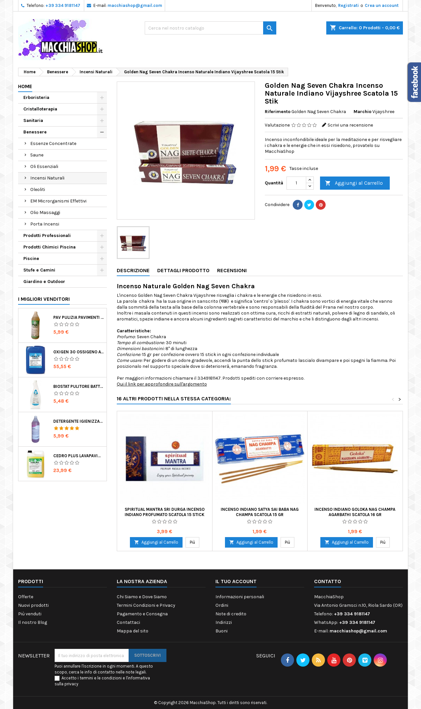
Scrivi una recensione (350, 125)
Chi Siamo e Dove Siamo (142, 597)
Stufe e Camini (39, 270)
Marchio (362, 111)
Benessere (35, 132)
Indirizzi (223, 622)
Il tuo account (236, 581)
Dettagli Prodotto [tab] (183, 270)
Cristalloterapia (40, 109)
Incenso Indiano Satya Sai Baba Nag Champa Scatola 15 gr (260, 512)
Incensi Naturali (47, 178)
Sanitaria (33, 120)
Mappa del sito (132, 631)
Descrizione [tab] (133, 270)
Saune (36, 155)
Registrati (348, 5)
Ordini (221, 605)
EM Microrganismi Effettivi (58, 201)
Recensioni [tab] (232, 270)
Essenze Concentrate (53, 143)
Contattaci (128, 622)
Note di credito (230, 614)
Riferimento (277, 111)
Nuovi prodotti (33, 605)
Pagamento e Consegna (142, 614)
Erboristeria (36, 97)
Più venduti (29, 614)
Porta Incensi (44, 224)
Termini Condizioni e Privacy (146, 605)
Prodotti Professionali (47, 235)
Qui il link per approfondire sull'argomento (162, 384)
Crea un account (382, 5)
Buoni (221, 631)
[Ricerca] (210, 28)
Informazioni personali (239, 597)
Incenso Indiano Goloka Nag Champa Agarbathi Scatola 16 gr (354, 512)
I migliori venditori (44, 299)
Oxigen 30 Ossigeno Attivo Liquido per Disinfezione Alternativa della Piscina (78, 351)
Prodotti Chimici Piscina (49, 247)
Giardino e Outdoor (44, 281)
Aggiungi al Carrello (354, 183)
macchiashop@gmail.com (135, 5)
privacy (71, 683)
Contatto (327, 581)
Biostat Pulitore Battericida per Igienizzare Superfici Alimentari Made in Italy (78, 386)
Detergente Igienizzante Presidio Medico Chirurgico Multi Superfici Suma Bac (78, 421)
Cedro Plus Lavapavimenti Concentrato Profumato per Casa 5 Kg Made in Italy (78, 455)
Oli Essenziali (44, 166)
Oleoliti (37, 189)
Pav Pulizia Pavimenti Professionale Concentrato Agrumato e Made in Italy (78, 317)
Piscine (31, 258)
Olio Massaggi (45, 212)
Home (25, 86)
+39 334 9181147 (62, 5)
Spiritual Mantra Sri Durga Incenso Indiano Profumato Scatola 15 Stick (165, 512)
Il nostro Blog (32, 622)
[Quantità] (296, 183)
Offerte (25, 597)
